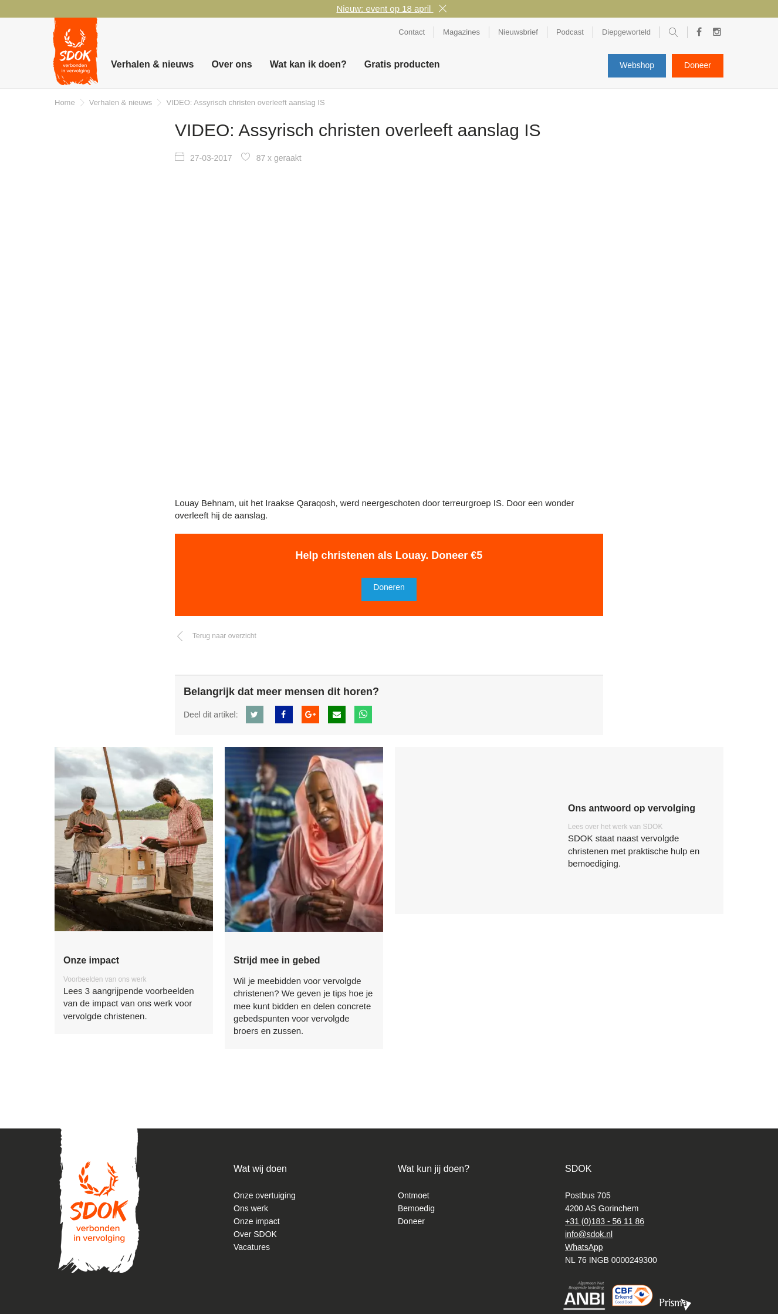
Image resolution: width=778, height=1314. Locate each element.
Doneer (697, 65)
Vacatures (252, 1247)
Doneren (389, 587)
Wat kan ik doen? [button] (308, 64)
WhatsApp (584, 1247)
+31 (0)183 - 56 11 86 (604, 1221)
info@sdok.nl (589, 1234)
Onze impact (257, 1221)
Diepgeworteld (626, 32)
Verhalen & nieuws (152, 64)
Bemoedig (416, 1208)
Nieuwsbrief (518, 32)
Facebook (695, 32)
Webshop (637, 65)
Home (65, 102)
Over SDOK (255, 1234)
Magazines (461, 32)
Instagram (713, 33)
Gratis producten (402, 64)
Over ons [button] (231, 64)
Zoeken (673, 34)
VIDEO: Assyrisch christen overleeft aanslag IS (245, 102)
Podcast (570, 32)
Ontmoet (413, 1195)
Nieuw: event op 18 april (384, 9)
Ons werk (251, 1208)
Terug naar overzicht (224, 636)
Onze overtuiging (265, 1195)
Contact (411, 32)
